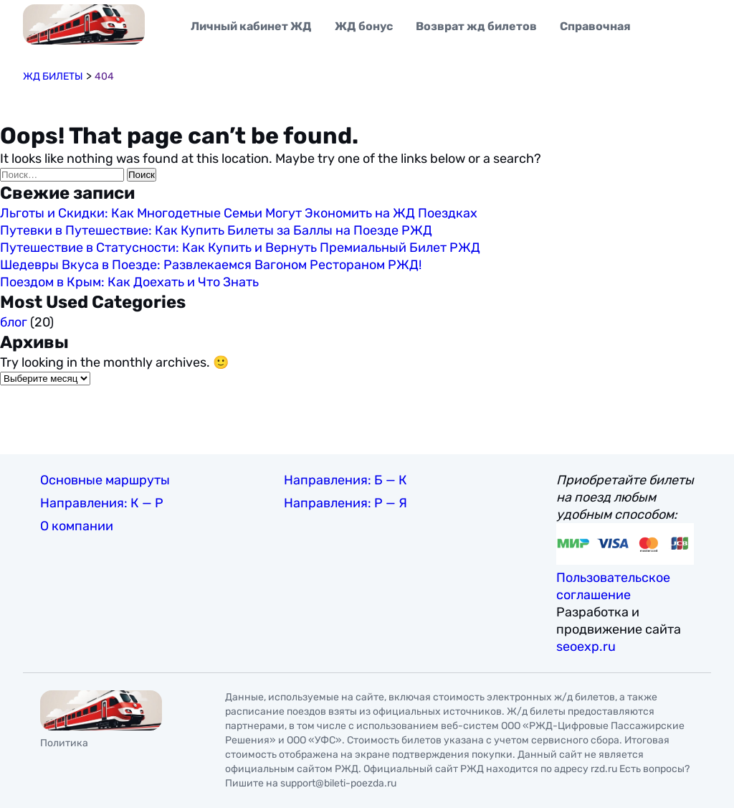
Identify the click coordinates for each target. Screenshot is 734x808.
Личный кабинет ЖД (251, 26)
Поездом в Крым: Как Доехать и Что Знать (129, 282)
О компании (76, 526)
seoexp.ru (586, 646)
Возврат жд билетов (476, 26)
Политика (64, 743)
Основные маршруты (105, 480)
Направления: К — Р (101, 503)
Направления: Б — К (345, 480)
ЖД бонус (364, 26)
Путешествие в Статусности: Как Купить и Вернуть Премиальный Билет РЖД (240, 247)
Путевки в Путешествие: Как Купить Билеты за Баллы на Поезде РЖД (216, 230)
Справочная (595, 26)
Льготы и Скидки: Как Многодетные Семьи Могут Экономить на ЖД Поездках (238, 213)
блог (13, 322)
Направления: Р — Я (345, 503)
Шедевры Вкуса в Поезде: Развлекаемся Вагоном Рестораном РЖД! (210, 265)
